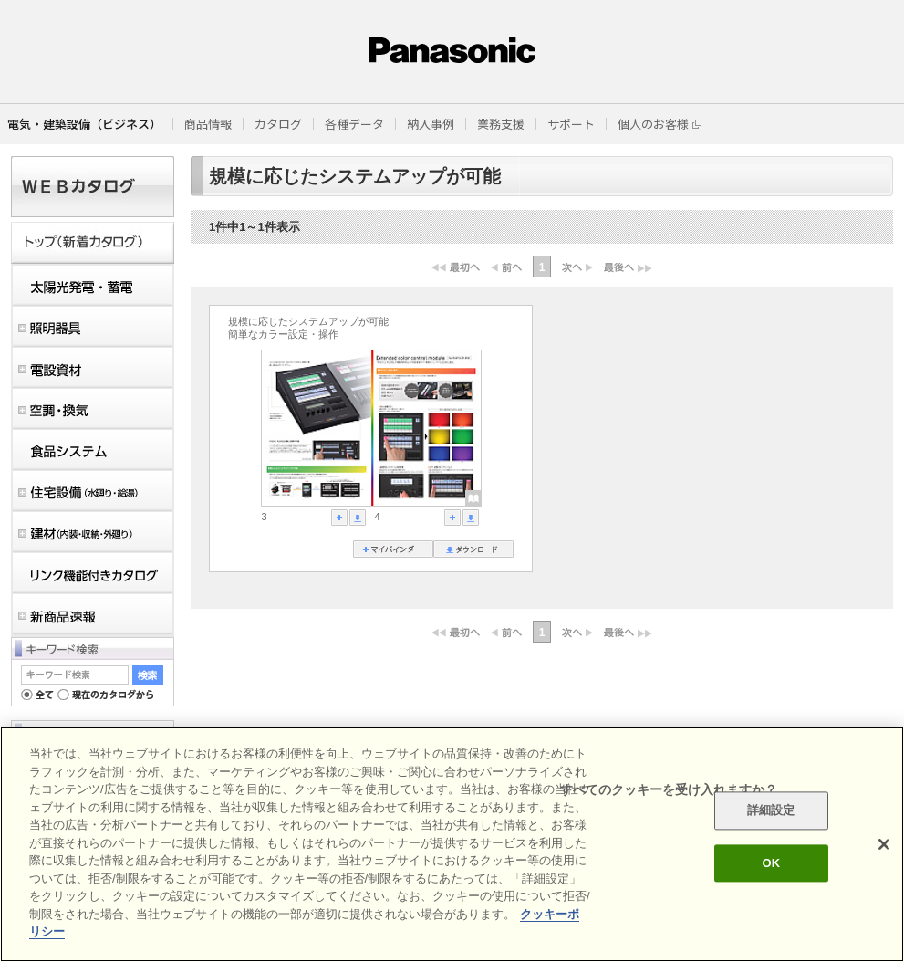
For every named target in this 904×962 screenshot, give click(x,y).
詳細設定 (771, 811)
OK (771, 863)
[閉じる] (884, 844)
